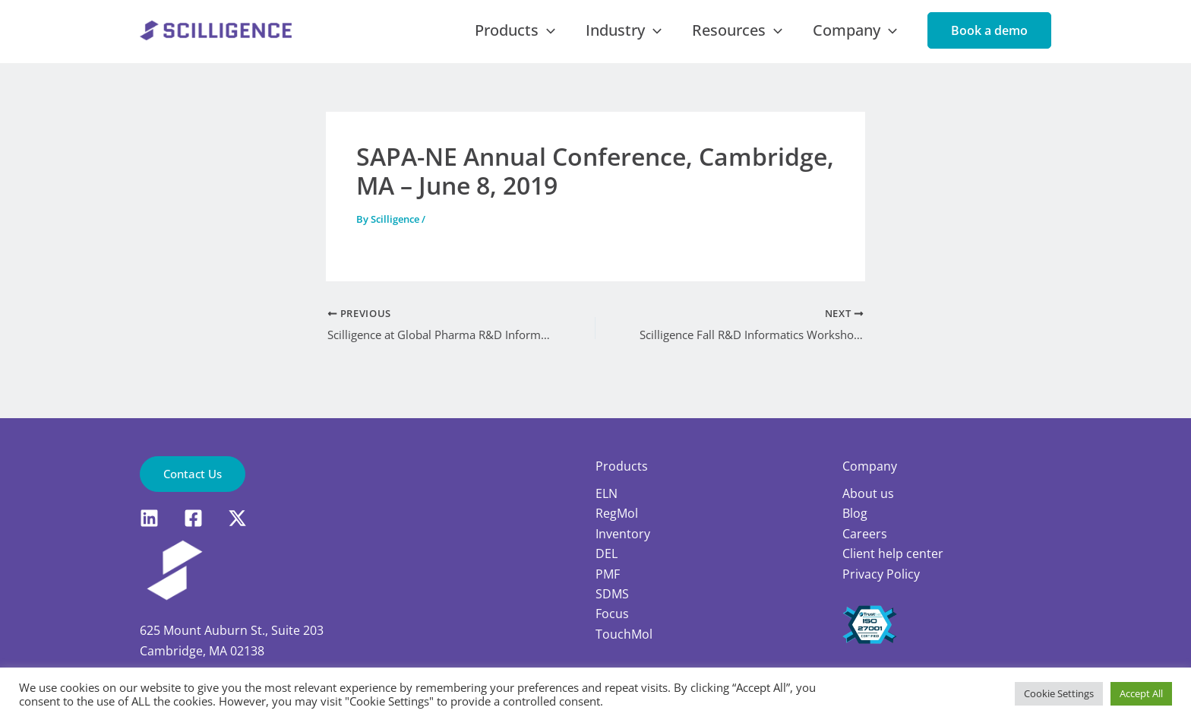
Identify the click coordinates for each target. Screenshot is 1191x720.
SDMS (612, 593)
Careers (864, 533)
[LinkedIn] (149, 518)
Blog (854, 513)
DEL (607, 553)
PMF (608, 573)
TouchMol (624, 633)
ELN (607, 492)
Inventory (623, 533)
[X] (237, 518)
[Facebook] (193, 518)
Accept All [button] (1141, 693)
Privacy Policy (881, 573)
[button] (989, 39)
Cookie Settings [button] (1059, 693)
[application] (594, 38)
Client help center (892, 553)
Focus (612, 613)
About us (868, 492)
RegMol (617, 513)
